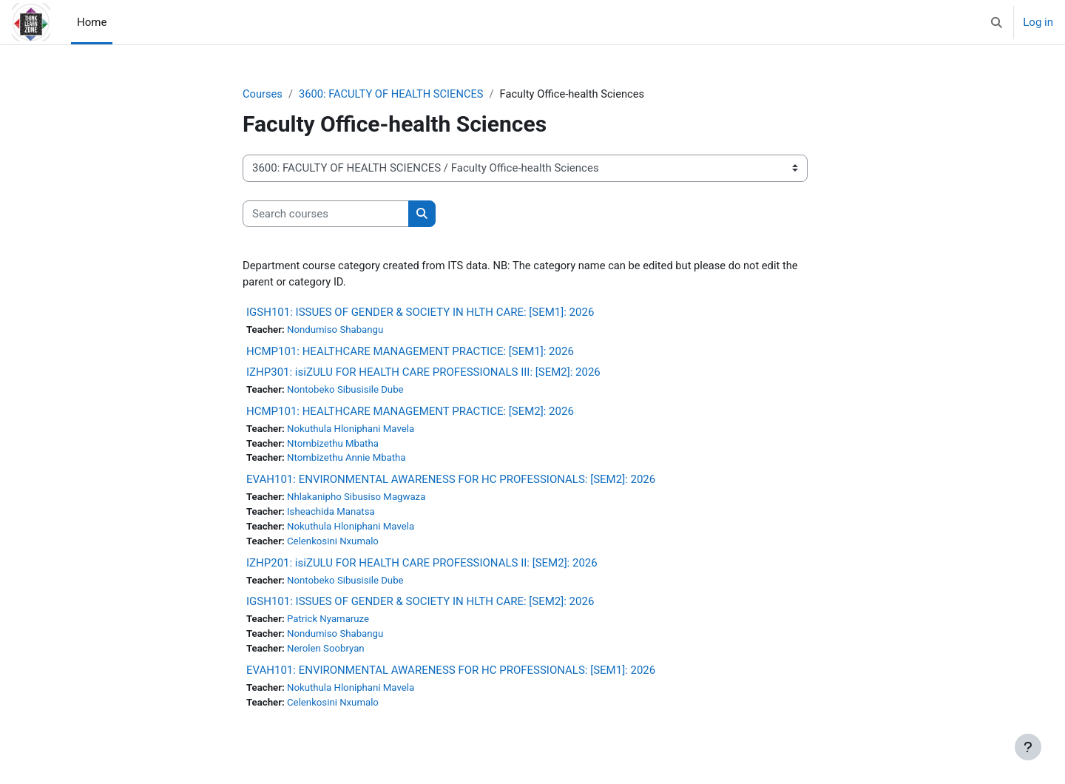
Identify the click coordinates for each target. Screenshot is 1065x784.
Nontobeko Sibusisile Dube (347, 391)
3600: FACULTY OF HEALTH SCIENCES (394, 94)
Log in (1038, 22)
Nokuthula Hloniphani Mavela (353, 430)
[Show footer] (1028, 747)
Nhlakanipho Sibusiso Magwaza (359, 500)
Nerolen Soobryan (327, 654)
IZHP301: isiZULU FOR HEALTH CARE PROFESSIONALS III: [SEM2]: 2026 (423, 373)
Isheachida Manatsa (332, 515)
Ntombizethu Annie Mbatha (348, 461)
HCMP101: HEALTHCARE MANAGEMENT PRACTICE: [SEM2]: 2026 (410, 412)
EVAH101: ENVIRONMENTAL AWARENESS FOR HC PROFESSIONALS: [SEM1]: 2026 (450, 675)
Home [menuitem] (91, 22)
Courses (263, 94)
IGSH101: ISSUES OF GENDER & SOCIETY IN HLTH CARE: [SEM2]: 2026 (420, 605)
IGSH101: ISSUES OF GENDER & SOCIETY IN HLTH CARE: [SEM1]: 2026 (420, 313)
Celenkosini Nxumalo (335, 545)
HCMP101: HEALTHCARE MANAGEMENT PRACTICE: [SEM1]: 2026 (410, 352)
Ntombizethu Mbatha (335, 445)
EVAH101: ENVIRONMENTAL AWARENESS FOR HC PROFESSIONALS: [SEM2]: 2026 (450, 482)
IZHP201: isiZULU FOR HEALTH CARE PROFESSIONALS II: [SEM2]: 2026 (422, 566)
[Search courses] (326, 214)
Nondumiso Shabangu (337, 331)
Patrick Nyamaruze (330, 623)
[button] (997, 22)
